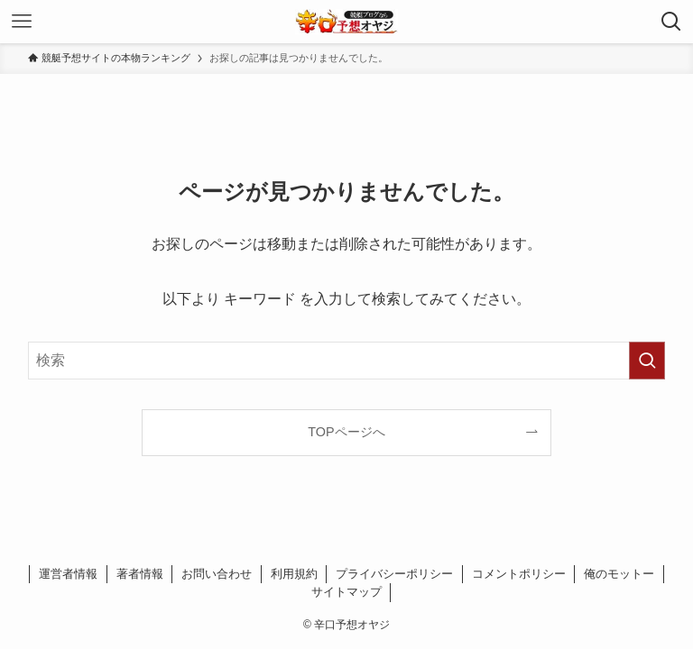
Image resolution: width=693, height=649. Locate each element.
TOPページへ (346, 432)
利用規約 (294, 573)
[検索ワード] (347, 360)
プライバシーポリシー (394, 573)
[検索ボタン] (671, 21)
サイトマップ (346, 592)
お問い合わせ (216, 573)
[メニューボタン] (21, 21)
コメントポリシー (519, 573)
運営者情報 (68, 573)
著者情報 (139, 573)
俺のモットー (619, 573)
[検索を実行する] (647, 360)
